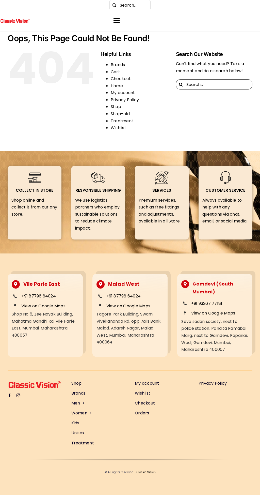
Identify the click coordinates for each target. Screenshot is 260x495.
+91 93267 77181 (206, 303)
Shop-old (120, 114)
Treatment (122, 121)
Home (117, 86)
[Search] (114, 5)
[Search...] (130, 5)
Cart (115, 72)
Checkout (121, 79)
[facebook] (10, 5)
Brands (118, 65)
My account (123, 93)
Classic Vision (146, 472)
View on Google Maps (43, 306)
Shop (116, 107)
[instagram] (20, 5)
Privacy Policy (125, 100)
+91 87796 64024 (38, 296)
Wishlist (118, 128)
